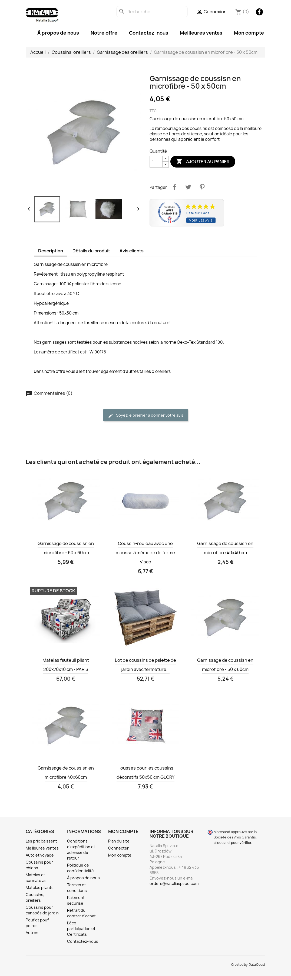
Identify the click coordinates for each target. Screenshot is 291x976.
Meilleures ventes (201, 32)
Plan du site (119, 841)
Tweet (188, 187)
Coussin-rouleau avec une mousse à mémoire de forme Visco (145, 552)
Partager (174, 187)
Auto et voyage (40, 855)
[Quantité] (156, 162)
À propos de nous (58, 32)
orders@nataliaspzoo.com (174, 883)
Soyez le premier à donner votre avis (145, 415)
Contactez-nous (148, 32)
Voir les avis (201, 220)
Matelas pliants (40, 887)
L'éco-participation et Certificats (81, 928)
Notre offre (104, 32)
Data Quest (257, 964)
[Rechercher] (152, 11)
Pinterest (202, 187)
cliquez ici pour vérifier (232, 842)
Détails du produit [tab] (91, 251)
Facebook (259, 11)
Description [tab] (50, 251)
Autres (32, 932)
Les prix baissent (41, 841)
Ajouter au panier (203, 161)
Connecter (118, 848)
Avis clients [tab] (132, 251)
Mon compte (249, 32)
